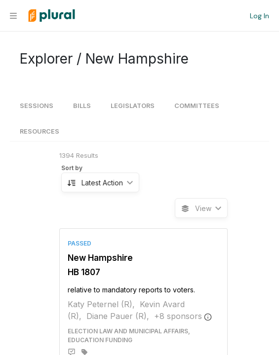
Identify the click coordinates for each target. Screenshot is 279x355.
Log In (259, 15)
